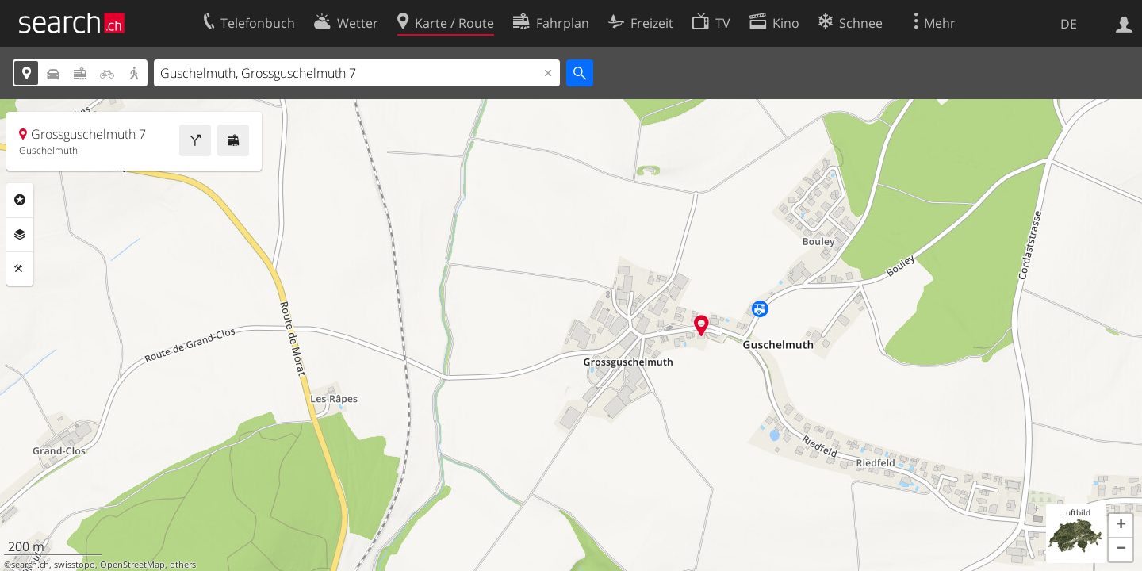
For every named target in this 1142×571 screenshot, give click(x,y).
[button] (1120, 526)
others (183, 564)
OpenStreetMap (132, 564)
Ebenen (19, 234)
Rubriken (19, 200)
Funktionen (19, 269)
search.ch (30, 564)
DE (1068, 24)
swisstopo (74, 564)
